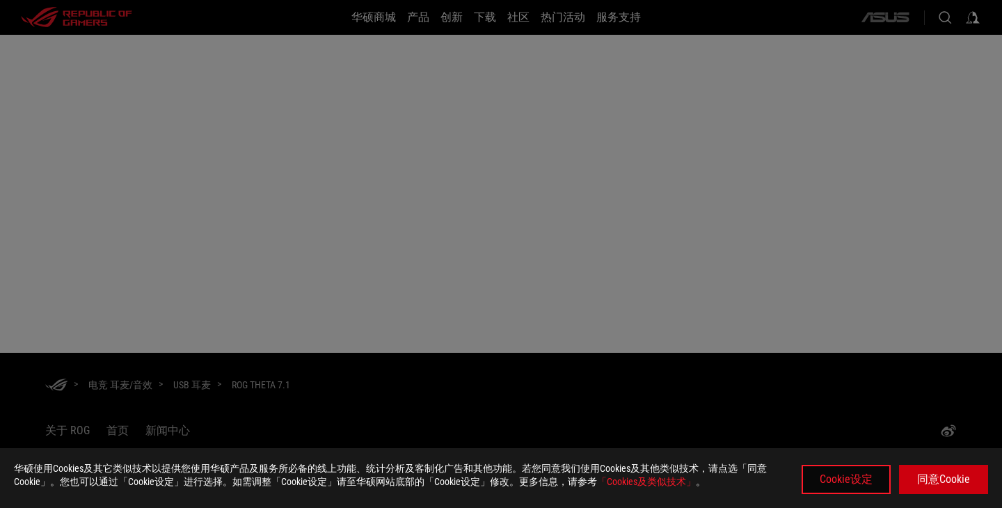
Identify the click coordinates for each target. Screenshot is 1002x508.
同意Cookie (943, 479)
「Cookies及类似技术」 (646, 481)
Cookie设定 (846, 479)
